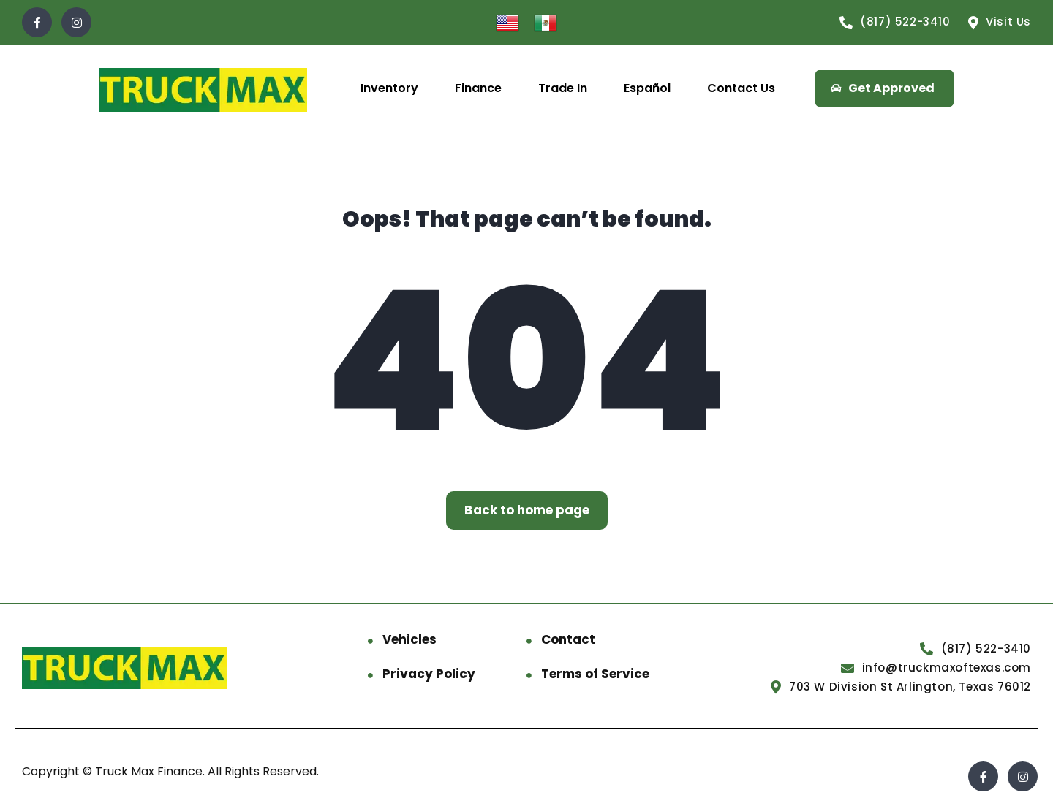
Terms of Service (595, 674)
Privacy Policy (428, 674)
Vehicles (409, 639)
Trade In (562, 88)
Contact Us (741, 88)
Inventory (389, 88)
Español (647, 88)
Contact (568, 639)
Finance (478, 88)
